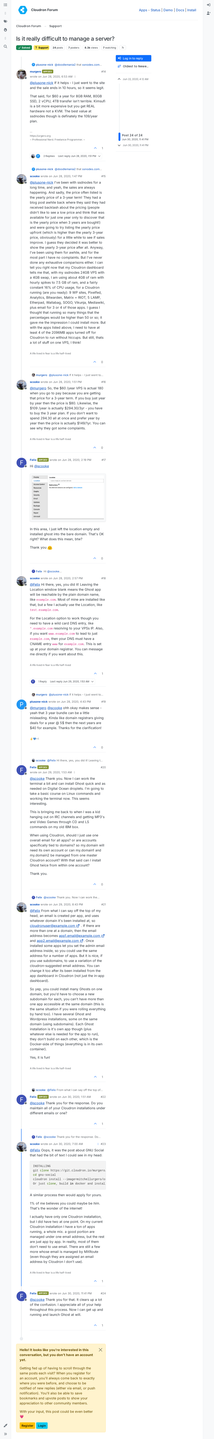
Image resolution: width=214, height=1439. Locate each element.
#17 (104, 459)
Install (191, 10)
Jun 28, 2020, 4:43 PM (76, 701)
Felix (33, 459)
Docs (180, 10)
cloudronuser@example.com (55, 926)
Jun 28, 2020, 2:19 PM (76, 459)
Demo (168, 10)
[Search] (5, 46)
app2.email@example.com (60, 941)
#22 (103, 1096)
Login (42, 1425)
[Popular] (5, 30)
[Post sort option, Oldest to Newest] (133, 66)
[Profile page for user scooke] (22, 179)
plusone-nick (44, 64)
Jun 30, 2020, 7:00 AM (68, 1144)
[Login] (208, 5)
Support (41, 47)
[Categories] (5, 5)
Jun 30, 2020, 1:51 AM (76, 1096)
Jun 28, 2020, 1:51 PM (67, 382)
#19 (103, 701)
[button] (5, 1425)
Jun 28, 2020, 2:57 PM (68, 578)
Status (155, 10)
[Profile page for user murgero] (22, 74)
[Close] (101, 1350)
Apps (143, 10)
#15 (103, 176)
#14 (103, 71)
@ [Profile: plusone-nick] (41, 83)
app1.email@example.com (82, 936)
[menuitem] (208, 5)
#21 (103, 904)
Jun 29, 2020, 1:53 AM (57, 772)
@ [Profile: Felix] (35, 584)
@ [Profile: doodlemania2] (65, 64)
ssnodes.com (90, 64)
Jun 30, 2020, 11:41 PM (77, 1293)
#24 (103, 1293)
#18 (103, 578)
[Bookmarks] (5, 38)
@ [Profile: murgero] (38, 388)
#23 (103, 1144)
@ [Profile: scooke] (41, 466)
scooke (35, 176)
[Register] (208, 13)
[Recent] (5, 13)
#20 (103, 767)
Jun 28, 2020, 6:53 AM (57, 76)
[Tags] (5, 21)
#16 (103, 382)
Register (27, 1425)
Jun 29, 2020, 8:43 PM (68, 904)
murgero (35, 71)
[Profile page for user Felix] (22, 463)
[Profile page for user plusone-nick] (22, 704)
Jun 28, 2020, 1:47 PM (67, 176)
